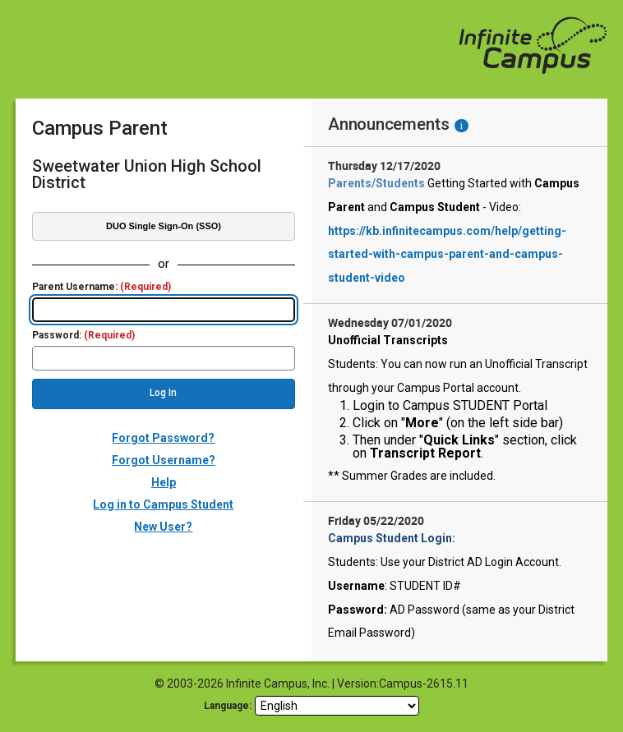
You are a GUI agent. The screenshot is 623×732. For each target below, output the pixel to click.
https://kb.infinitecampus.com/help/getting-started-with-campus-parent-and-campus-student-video (447, 254)
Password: (83, 335)
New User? (163, 526)
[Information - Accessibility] (461, 125)
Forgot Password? (163, 438)
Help (163, 482)
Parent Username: (101, 287)
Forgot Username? (163, 460)
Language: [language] (228, 706)
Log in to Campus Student (163, 504)
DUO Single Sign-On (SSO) (163, 226)
